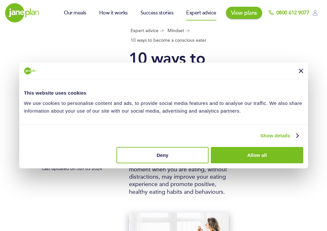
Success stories (157, 13)
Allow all (257, 155)
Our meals (75, 13)
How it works (113, 13)
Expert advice (201, 13)
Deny (162, 155)
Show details (275, 135)
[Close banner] (301, 71)
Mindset (176, 31)
